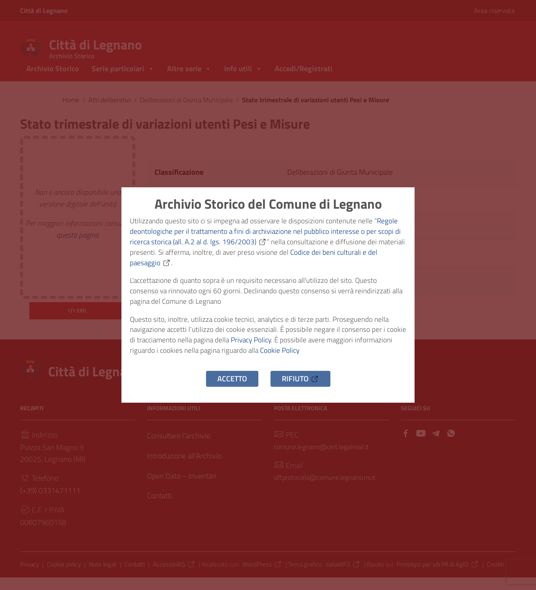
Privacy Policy (279, 345)
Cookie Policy (325, 357)
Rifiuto (300, 386)
